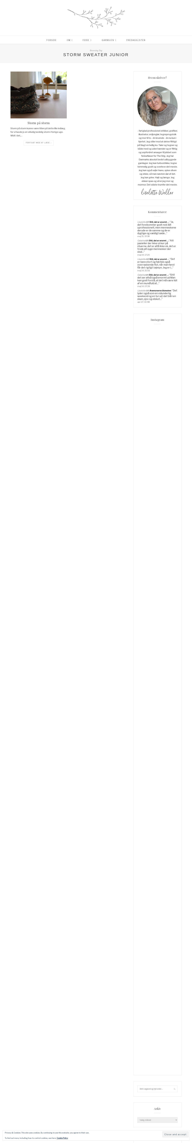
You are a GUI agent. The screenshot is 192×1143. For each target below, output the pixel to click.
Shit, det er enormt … (159, 222)
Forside (51, 40)
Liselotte (141, 222)
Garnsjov (108, 40)
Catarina (141, 240)
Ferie (86, 40)
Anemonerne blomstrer (160, 290)
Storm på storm (39, 123)
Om (68, 40)
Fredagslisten (136, 40)
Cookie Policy (62, 1138)
